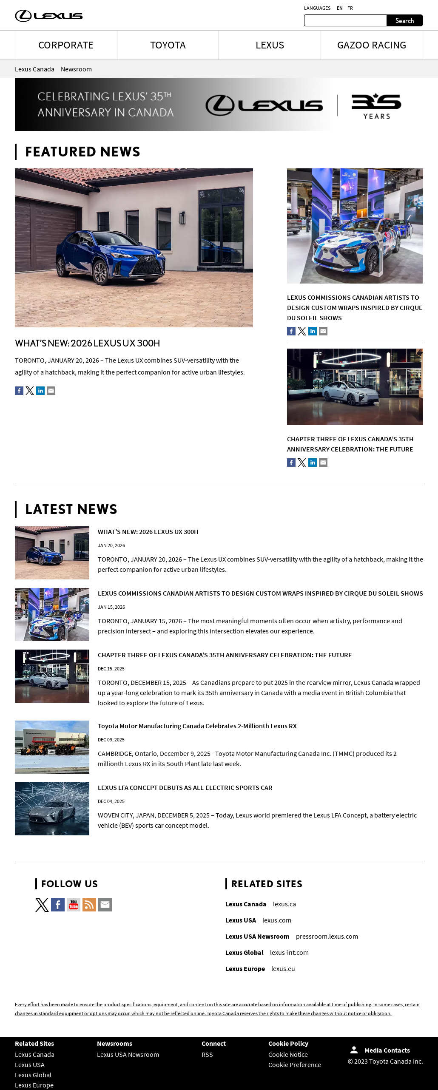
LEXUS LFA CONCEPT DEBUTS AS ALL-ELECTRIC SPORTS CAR (185, 787)
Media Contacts (387, 1050)
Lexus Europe (34, 1085)
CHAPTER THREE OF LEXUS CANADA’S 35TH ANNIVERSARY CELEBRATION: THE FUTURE (225, 654)
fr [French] (350, 8)
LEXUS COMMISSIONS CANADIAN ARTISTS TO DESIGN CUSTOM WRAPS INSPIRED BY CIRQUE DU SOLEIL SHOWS (355, 307)
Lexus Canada (34, 1054)
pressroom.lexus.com (327, 936)
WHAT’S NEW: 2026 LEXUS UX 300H (87, 343)
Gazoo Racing (371, 44)
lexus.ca (284, 904)
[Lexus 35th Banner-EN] (219, 128)
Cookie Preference (294, 1064)
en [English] (340, 8)
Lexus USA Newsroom (128, 1054)
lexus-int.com (289, 952)
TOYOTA (168, 44)
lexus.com (276, 920)
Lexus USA (30, 1064)
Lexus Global (33, 1074)
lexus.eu (283, 968)
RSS (207, 1054)
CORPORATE (66, 44)
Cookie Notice (288, 1054)
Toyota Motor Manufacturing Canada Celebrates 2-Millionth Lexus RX (197, 725)
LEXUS (270, 44)
